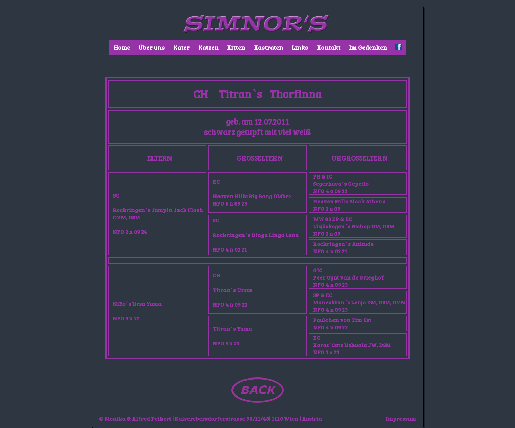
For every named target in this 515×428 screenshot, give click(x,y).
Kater (181, 47)
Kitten (236, 47)
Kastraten (268, 47)
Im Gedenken (368, 47)
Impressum (401, 418)
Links (300, 47)
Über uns (151, 47)
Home (121, 47)
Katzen (208, 47)
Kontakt (328, 47)
